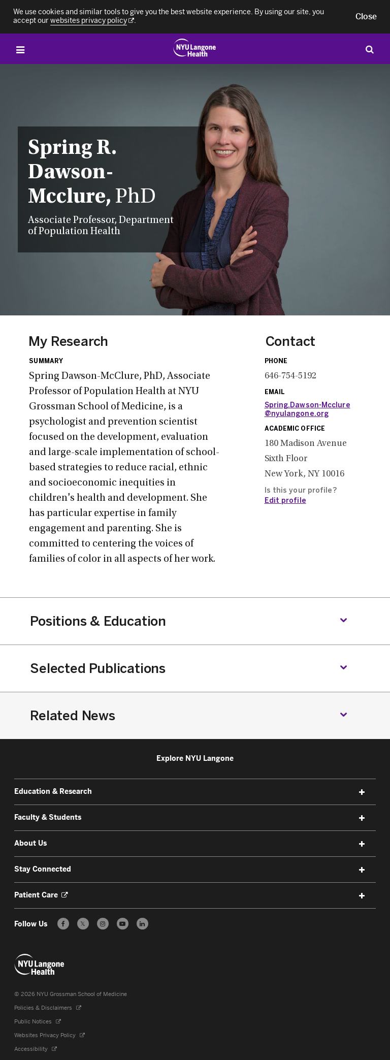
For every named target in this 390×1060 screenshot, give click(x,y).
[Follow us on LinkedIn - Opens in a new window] (142, 923)
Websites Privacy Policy (49, 1035)
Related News (72, 716)
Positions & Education (98, 621)
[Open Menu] (20, 50)
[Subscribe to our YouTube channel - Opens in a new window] (122, 923)
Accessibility (35, 1049)
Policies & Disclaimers (47, 1008)
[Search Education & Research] (369, 49)
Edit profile (285, 500)
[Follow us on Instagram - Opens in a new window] (103, 923)
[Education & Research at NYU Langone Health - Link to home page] (195, 47)
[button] (366, 17)
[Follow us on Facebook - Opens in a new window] (63, 923)
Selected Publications (98, 668)
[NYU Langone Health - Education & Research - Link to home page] (39, 964)
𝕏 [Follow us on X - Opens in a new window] (83, 925)
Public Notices (37, 1021)
